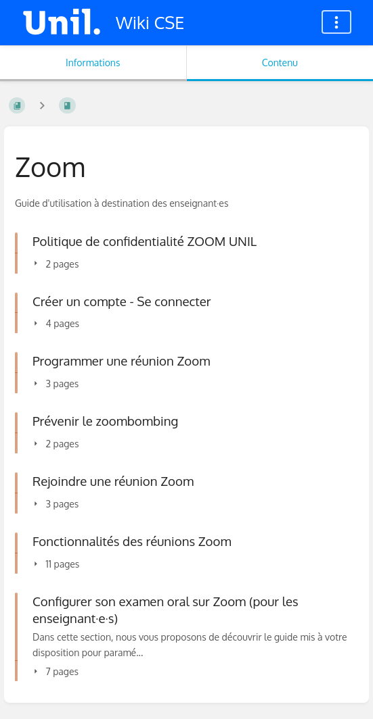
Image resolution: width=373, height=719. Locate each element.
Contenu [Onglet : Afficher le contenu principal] (280, 62)
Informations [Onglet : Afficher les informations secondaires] (93, 62)
